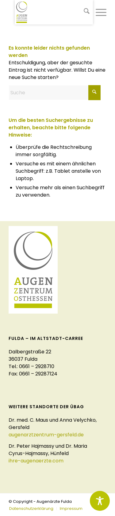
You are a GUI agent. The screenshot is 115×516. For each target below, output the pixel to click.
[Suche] (84, 12)
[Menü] (98, 12)
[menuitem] (84, 12)
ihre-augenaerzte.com (36, 460)
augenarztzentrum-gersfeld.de (46, 434)
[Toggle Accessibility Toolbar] (99, 500)
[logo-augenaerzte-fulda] (54, 12)
